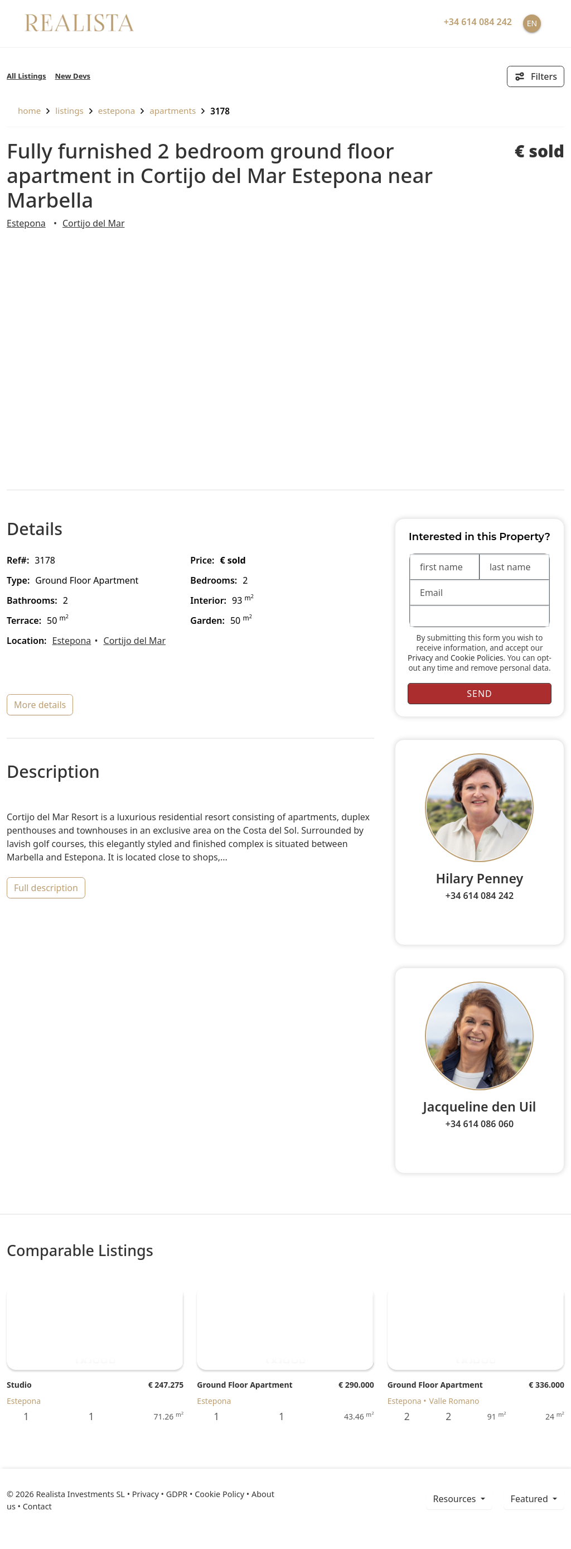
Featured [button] (530, 1499)
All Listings (26, 76)
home (24, 110)
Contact (37, 1506)
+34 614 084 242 (480, 895)
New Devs (73, 76)
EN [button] (532, 23)
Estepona (116, 110)
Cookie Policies (477, 657)
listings (69, 110)
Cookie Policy (219, 1494)
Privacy (420, 657)
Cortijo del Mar (93, 223)
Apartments (172, 110)
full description (46, 888)
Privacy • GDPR (160, 1494)
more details (40, 705)
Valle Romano (454, 1401)
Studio (19, 1384)
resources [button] (455, 1499)
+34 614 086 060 (480, 1124)
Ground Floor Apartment (244, 1384)
